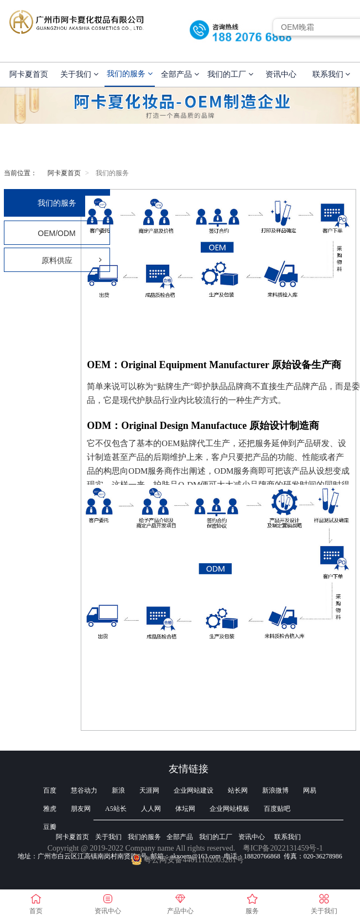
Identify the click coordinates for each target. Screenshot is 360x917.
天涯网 (149, 790)
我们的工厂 (230, 74)
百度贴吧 (277, 809)
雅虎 (49, 809)
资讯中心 (280, 74)
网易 (309, 790)
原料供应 (71, 260)
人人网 (151, 809)
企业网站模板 (229, 809)
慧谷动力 (84, 790)
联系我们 (331, 74)
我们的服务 (130, 73)
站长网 (238, 790)
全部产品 (180, 74)
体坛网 (185, 809)
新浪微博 (275, 790)
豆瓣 (49, 827)
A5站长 (116, 809)
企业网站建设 (193, 790)
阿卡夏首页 (28, 74)
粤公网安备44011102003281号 (188, 860)
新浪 (118, 790)
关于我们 (79, 74)
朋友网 (81, 809)
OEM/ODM (69, 233)
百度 (49, 790)
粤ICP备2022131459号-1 (283, 848)
